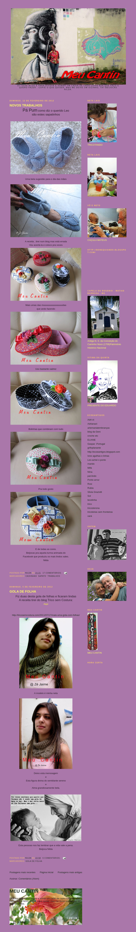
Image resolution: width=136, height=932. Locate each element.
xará (89, 516)
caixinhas (31, 576)
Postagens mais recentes (22, 872)
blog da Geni (94, 431)
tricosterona (93, 508)
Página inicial (46, 872)
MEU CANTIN (24, 891)
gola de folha (34, 861)
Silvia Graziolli (94, 492)
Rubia (90, 488)
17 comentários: (52, 573)
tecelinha (92, 500)
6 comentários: (51, 858)
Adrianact (92, 423)
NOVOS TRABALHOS (26, 105)
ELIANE (91, 439)
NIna (89, 472)
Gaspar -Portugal (96, 444)
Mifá (89, 468)
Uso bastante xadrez (45, 369)
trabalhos (54, 576)
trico (89, 504)
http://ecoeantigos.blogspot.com (103, 451)
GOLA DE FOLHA (23, 591)
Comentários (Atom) (29, 878)
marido (91, 463)
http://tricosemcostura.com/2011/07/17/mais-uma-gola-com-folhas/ (46, 615)
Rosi (89, 484)
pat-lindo (91, 476)
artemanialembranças (98, 428)
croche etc (92, 435)
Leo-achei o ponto (96, 460)
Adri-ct (90, 419)
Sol (89, 496)
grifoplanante (94, 447)
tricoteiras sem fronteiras (100, 512)
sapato (42, 576)
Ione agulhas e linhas (98, 456)
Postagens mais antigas (70, 872)
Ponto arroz (93, 480)
